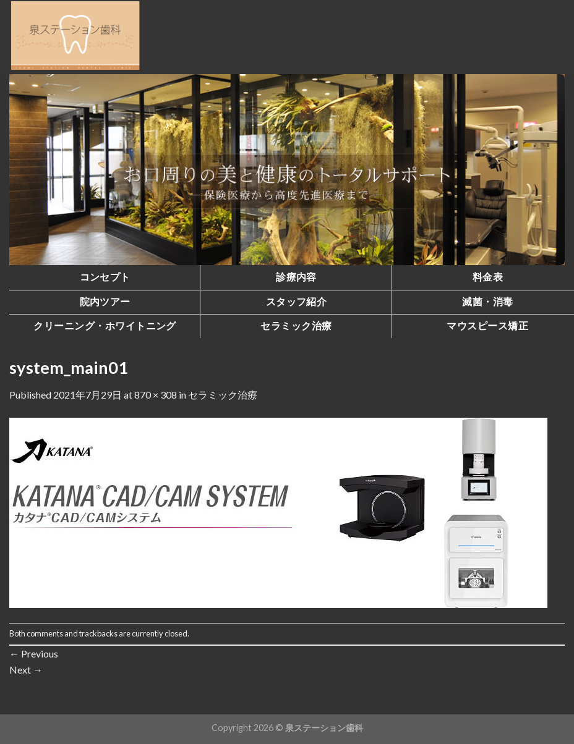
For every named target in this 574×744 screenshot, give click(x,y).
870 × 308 (155, 394)
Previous (33, 653)
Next (26, 669)
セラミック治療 (222, 394)
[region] (287, 169)
